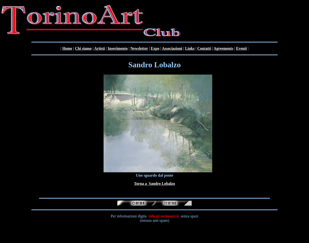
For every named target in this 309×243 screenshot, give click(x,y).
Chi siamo (83, 48)
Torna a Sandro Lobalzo (154, 183)
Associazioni (172, 48)
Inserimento (118, 48)
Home (67, 48)
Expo (155, 48)
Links (190, 48)
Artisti (99, 48)
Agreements (223, 48)
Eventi (241, 48)
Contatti (204, 48)
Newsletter (139, 48)
